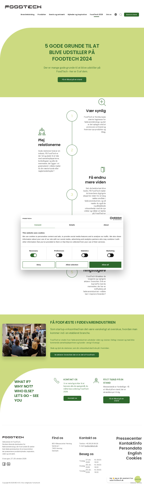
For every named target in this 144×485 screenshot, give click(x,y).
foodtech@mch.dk (91, 446)
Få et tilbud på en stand (72, 79)
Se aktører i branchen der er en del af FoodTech (75, 355)
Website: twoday (136, 483)
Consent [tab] (37, 225)
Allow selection (72, 265)
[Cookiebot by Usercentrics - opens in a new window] (112, 218)
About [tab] (106, 225)
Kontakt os (72, 398)
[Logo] (23, 6)
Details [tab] (72, 225)
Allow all (105, 265)
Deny (39, 265)
